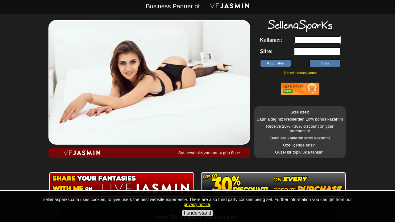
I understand (197, 213)
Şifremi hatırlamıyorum (300, 73)
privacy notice (197, 204)
